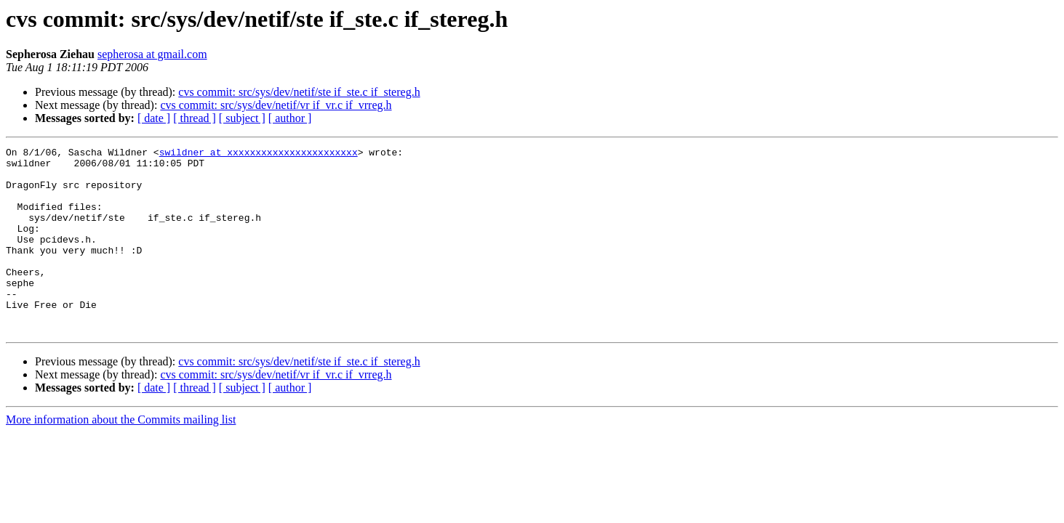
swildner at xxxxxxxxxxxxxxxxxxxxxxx (258, 154)
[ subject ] (242, 118)
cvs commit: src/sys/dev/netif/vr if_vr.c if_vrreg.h (275, 105)
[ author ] (290, 118)
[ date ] (153, 118)
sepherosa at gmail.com (152, 54)
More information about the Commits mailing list (121, 456)
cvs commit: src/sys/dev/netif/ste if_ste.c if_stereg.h (299, 92)
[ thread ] (194, 118)
